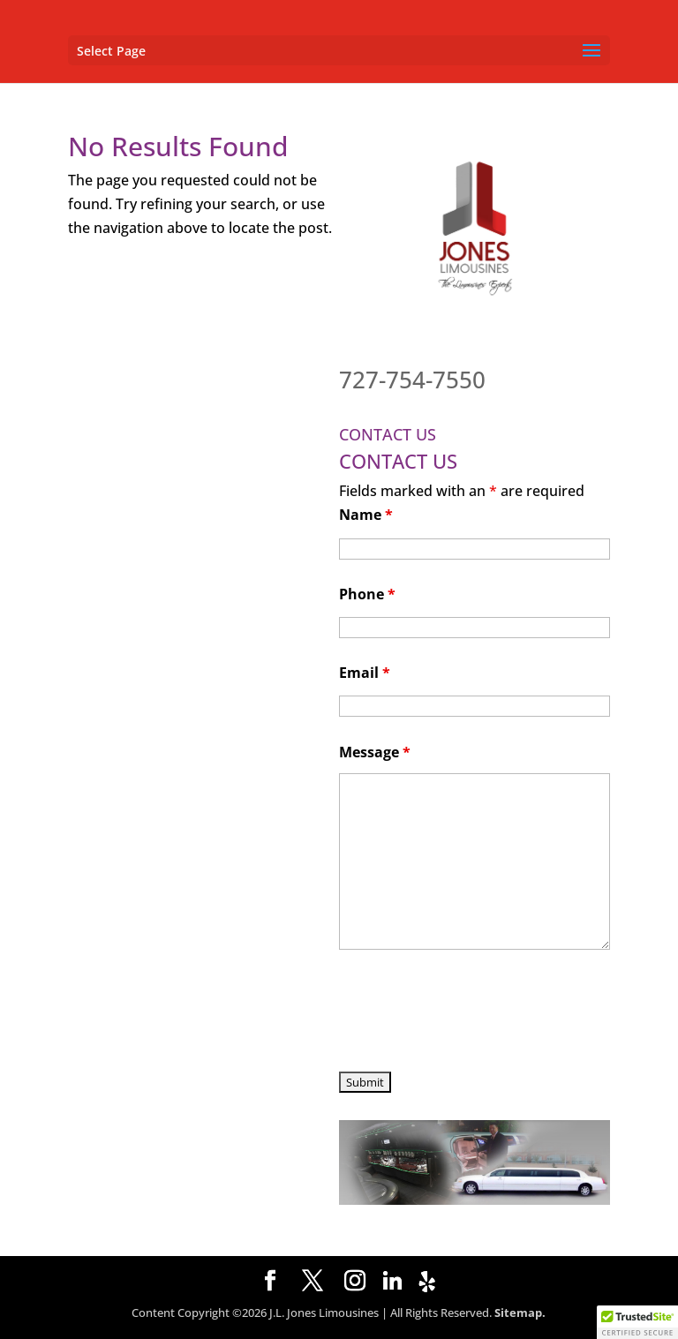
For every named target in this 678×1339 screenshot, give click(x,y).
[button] (637, 1322)
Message (375, 752)
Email (364, 672)
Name (366, 514)
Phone (367, 594)
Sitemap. (520, 1312)
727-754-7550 (412, 379)
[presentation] (473, 1013)
